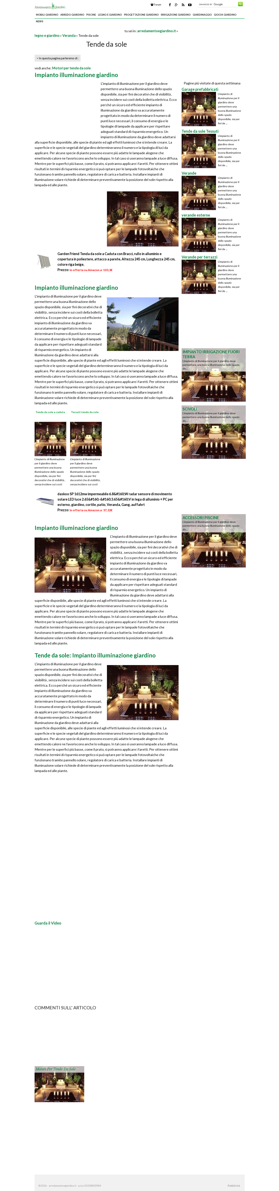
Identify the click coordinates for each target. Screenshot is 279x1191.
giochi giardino (225, 14)
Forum (156, 4)
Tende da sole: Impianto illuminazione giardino (95, 655)
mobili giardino (47, 14)
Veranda (69, 35)
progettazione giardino (141, 14)
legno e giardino (110, 14)
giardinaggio (202, 14)
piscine (91, 14)
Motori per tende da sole (71, 68)
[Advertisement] (79, 30)
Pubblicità (234, 1185)
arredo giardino (72, 14)
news (39, 21)
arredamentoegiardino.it (156, 31)
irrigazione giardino (176, 14)
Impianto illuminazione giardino (76, 74)
